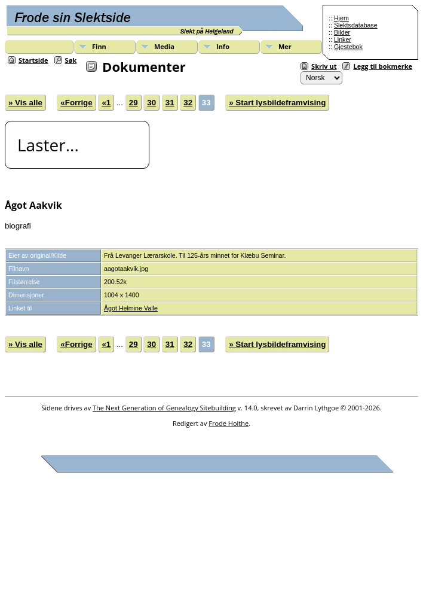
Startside (33, 60)
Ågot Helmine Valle (131, 308)
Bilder (342, 32)
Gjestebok (348, 46)
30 (151, 102)
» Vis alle (25, 102)
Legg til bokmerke (382, 66)
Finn (99, 46)
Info (222, 46)
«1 (106, 102)
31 (169, 102)
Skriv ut (323, 66)
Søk (71, 60)
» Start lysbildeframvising (277, 102)
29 (133, 102)
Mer (285, 46)
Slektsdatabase (356, 25)
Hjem (341, 18)
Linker (342, 39)
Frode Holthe (229, 423)
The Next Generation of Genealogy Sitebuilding (164, 407)
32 (187, 102)
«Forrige (76, 102)
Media (164, 46)
